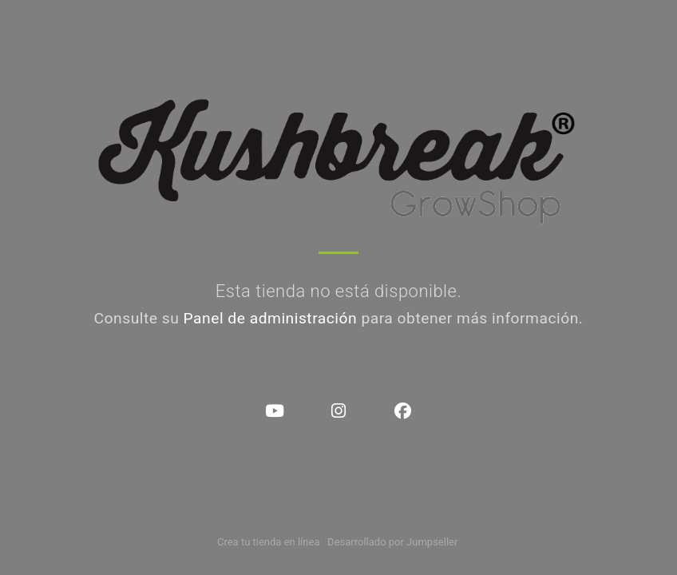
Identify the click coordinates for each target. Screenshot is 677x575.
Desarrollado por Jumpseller (392, 542)
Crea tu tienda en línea (270, 542)
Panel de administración (271, 318)
